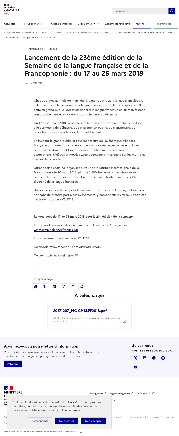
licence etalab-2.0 (70, 431)
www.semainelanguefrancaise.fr (56, 229)
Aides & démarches (61, 24)
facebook (154, 358)
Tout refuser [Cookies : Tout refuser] (66, 421)
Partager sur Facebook (36, 286)
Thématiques (164, 24)
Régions (139, 24)
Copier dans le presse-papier (72, 286)
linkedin (144, 358)
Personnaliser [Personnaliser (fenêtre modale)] (40, 421)
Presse (28, 32)
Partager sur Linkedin (54, 286)
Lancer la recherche (171, 11)
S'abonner (13, 364)
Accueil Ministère (12, 32)
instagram (163, 358)
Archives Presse (43, 32)
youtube (135, 367)
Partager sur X (45, 286)
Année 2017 (109, 32)
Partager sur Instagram (63, 286)
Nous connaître (33, 24)
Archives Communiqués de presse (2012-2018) (77, 32)
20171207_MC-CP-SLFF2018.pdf (80, 310)
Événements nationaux (117, 24)
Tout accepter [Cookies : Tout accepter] (93, 421)
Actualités (9, 24)
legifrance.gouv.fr (120, 393)
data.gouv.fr (96, 393)
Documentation (86, 24)
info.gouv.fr (144, 393)
